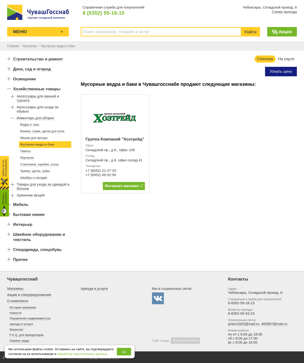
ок (124, 352)
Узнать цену (281, 71)
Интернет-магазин (124, 186)
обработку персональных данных (82, 354)
